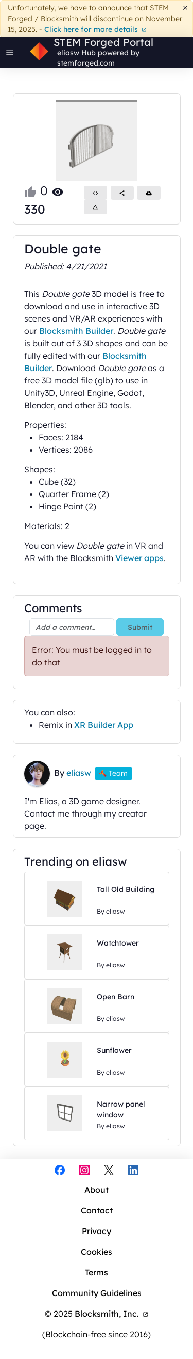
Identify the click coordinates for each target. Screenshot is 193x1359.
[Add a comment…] (71, 627)
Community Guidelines (97, 1293)
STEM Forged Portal (103, 42)
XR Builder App (103, 725)
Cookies (96, 1251)
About (96, 1190)
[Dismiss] (185, 8)
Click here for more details (95, 29)
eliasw (68, 52)
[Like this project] (30, 190)
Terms (96, 1272)
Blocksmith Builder (76, 331)
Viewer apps (139, 558)
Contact (97, 1210)
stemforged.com (86, 63)
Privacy (96, 1231)
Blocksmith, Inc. (111, 1313)
